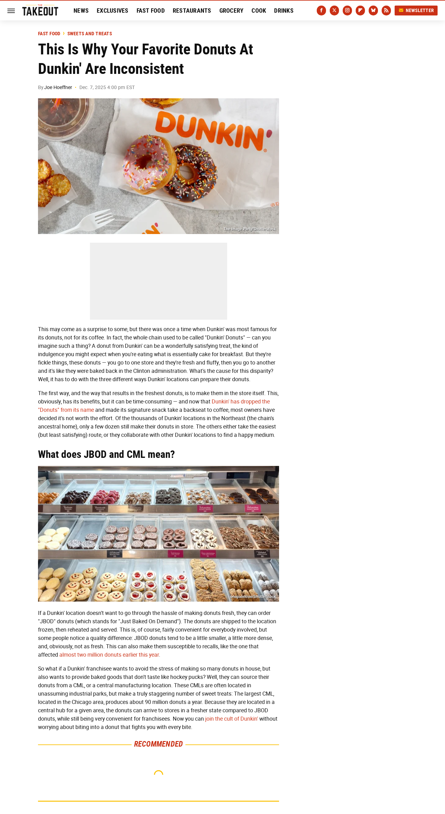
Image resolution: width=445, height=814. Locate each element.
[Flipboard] (360, 10)
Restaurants (192, 10)
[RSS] (386, 10)
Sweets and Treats (89, 33)
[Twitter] (334, 10)
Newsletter (416, 10)
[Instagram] (347, 10)
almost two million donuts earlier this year (109, 654)
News (81, 10)
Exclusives (113, 10)
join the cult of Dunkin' (231, 718)
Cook (259, 10)
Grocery (231, 10)
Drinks (284, 10)
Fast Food (151, 10)
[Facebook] (321, 10)
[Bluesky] (373, 10)
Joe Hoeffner (58, 87)
